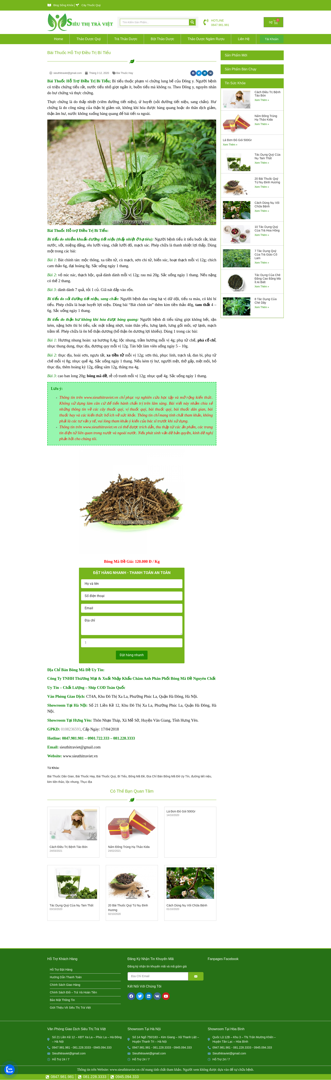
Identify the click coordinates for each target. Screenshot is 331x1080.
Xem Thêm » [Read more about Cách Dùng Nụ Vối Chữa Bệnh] (262, 210)
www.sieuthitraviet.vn (125, 1069)
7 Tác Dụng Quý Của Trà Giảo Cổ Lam (266, 254)
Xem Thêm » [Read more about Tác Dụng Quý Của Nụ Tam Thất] (262, 162)
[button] (193, 73)
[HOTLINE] (206, 22)
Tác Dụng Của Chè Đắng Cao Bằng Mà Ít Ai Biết (268, 278)
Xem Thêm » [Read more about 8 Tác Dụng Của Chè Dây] (262, 307)
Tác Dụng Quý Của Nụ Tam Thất (71, 905)
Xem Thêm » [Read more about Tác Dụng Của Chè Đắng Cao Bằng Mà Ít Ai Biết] (262, 286)
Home (58, 39)
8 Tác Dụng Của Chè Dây (266, 300)
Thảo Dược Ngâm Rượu (206, 39)
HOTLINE (217, 20)
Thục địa (86, 781)
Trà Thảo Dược (125, 39)
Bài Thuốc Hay (85, 776)
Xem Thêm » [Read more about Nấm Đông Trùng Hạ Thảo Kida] (262, 124)
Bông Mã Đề (136, 776)
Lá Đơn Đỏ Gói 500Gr (181, 811)
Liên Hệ (244, 39)
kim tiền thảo (55, 781)
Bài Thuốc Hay (124, 73)
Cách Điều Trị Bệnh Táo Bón (68, 847)
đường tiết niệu (201, 776)
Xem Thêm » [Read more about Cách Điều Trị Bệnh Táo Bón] (262, 100)
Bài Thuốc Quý (106, 776)
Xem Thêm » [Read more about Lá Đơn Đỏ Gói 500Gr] (230, 144)
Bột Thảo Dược (162, 39)
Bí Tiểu (122, 776)
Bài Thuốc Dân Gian (60, 776)
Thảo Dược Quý (88, 39)
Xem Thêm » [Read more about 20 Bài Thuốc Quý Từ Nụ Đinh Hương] (262, 186)
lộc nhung (72, 781)
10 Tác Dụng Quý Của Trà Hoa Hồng (267, 228)
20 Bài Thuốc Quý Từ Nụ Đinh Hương (267, 180)
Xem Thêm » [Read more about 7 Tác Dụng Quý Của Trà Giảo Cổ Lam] (262, 262)
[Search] (192, 22)
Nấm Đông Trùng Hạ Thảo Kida (129, 847)
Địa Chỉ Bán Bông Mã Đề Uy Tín (168, 776)
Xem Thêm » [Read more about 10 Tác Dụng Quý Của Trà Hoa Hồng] (262, 235)
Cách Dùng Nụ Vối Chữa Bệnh (187, 905)
